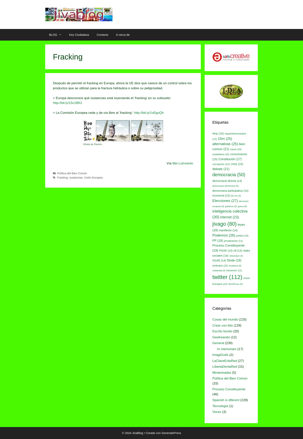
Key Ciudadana (79, 34)
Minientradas (221, 372)
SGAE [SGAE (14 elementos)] (219, 260)
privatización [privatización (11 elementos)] (233, 240)
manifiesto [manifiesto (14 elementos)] (228, 230)
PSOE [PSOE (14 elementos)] (225, 250)
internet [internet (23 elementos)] (229, 217)
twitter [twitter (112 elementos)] (227, 277)
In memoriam (227, 349)
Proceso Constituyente (228, 389)
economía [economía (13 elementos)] (221, 195)
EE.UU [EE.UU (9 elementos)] (236, 196)
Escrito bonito (222, 331)
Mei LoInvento (182, 163)
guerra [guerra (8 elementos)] (242, 206)
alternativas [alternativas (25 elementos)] (225, 144)
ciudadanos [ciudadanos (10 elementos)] (220, 154)
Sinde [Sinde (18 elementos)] (234, 260)
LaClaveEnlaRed (224, 361)
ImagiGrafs (220, 355)
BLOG (57, 35)
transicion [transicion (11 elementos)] (234, 270)
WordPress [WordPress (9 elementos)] (235, 284)
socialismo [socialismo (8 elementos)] (235, 266)
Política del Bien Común (72, 173)
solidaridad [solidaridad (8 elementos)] (219, 270)
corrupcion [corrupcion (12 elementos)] (221, 164)
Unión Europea (93, 177)
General (218, 343)
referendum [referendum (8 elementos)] (236, 256)
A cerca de (123, 34)
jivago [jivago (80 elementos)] (224, 224)
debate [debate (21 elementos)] (220, 169)
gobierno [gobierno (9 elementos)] (231, 206)
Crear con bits (222, 325)
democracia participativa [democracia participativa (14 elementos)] (230, 190)
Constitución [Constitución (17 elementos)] (230, 159)
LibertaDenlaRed (224, 366)
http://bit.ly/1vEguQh (149, 113)
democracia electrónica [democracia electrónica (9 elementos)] (225, 186)
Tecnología (220, 406)
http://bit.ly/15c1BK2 (67, 103)
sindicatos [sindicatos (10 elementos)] (220, 265)
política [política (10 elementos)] (242, 235)
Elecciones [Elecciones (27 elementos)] (225, 201)
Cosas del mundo (225, 319)
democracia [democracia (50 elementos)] (228, 174)
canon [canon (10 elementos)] (235, 149)
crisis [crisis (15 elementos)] (237, 164)
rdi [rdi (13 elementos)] (237, 250)
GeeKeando (221, 337)
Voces (216, 412)
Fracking (62, 177)
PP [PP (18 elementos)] (217, 240)
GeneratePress (171, 433)
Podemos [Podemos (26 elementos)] (223, 235)
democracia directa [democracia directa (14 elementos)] (227, 180)
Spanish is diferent (225, 400)
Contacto (102, 34)
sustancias (76, 177)
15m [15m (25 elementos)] (225, 139)
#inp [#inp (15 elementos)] (218, 133)
